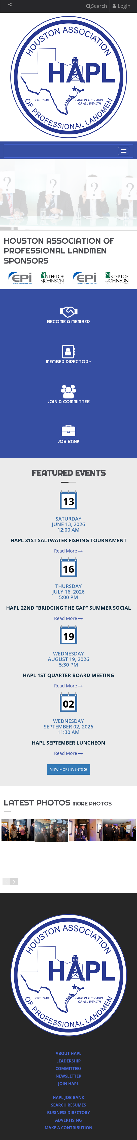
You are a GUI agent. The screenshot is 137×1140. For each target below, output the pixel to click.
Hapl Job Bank (68, 1097)
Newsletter (68, 1076)
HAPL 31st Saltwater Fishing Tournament (68, 540)
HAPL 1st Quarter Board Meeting (68, 675)
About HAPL (68, 1053)
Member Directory (68, 354)
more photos (92, 803)
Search (96, 6)
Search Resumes (68, 1105)
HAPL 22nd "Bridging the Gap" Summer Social (68, 607)
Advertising (68, 1120)
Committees (68, 1068)
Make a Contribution (68, 1127)
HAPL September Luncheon (68, 742)
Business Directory (68, 1112)
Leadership (68, 1061)
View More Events (68, 769)
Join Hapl (68, 1083)
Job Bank (69, 434)
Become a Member (68, 314)
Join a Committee (68, 394)
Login (121, 6)
